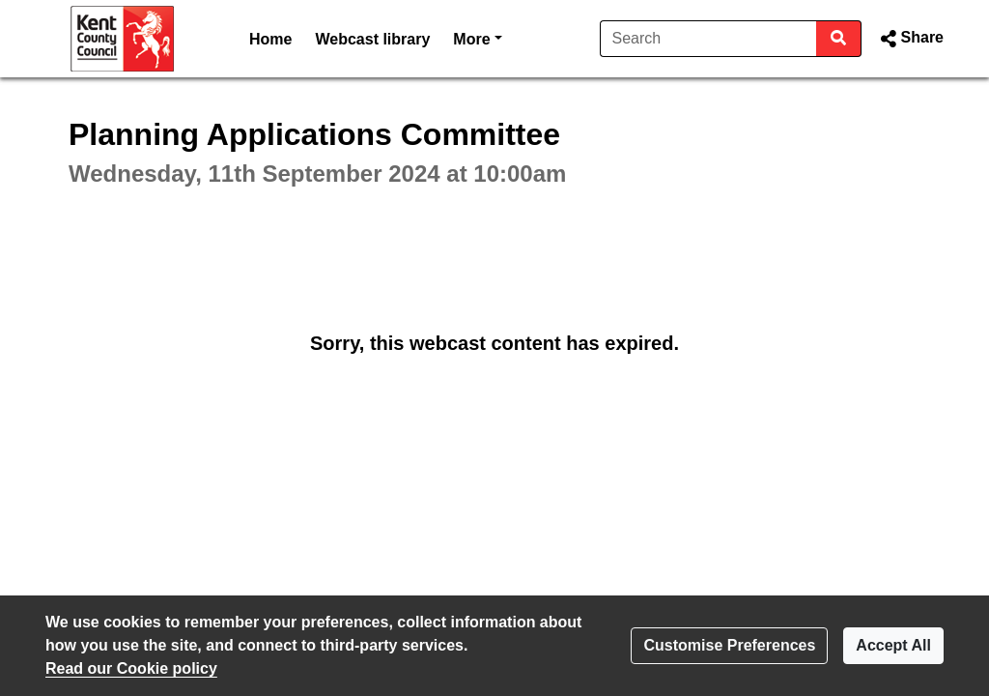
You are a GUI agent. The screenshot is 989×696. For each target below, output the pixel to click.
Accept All (893, 645)
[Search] (708, 38)
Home (270, 39)
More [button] (477, 37)
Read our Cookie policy (131, 668)
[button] (910, 38)
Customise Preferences (729, 645)
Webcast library (372, 39)
